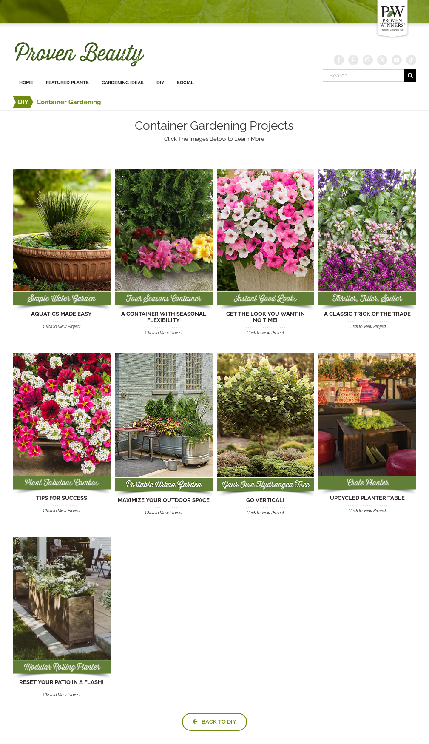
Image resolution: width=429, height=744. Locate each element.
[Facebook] (339, 60)
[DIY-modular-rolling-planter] (62, 540)
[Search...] (363, 75)
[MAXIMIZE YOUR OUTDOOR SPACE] (164, 355)
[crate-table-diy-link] (367, 355)
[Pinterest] (353, 60)
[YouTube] (397, 60)
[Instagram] (368, 60)
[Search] (410, 75)
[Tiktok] (411, 60)
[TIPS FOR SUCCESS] (62, 355)
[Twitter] (382, 60)
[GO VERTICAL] (266, 355)
